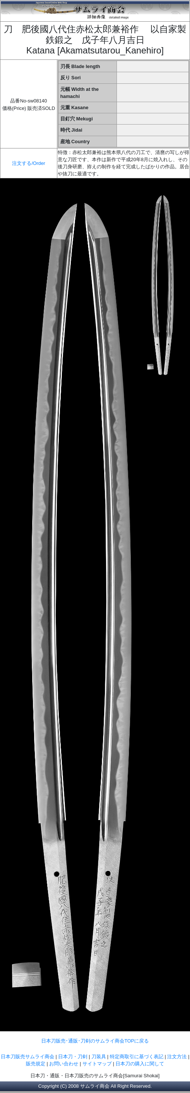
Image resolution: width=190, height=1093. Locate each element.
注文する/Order (28, 163)
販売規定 (36, 1063)
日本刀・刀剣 (72, 1056)
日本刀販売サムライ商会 (27, 1056)
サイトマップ (97, 1063)
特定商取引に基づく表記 (136, 1056)
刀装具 (98, 1056)
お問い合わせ (63, 1063)
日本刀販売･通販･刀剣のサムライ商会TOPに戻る (95, 1041)
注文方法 (177, 1056)
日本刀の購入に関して (139, 1063)
